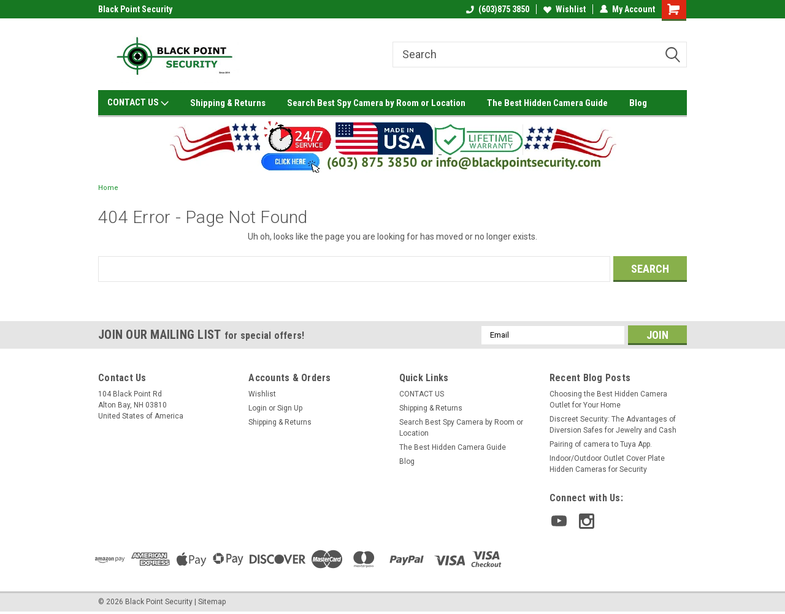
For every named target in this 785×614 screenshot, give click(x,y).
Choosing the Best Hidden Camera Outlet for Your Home (608, 399)
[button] (393, 145)
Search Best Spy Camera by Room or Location (376, 102)
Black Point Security (135, 9)
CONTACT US (138, 103)
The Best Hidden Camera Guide (547, 102)
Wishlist (564, 9)
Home (108, 188)
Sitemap (212, 601)
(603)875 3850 (497, 9)
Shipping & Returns (228, 102)
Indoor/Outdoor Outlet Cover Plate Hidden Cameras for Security (607, 464)
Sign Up (289, 408)
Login (257, 408)
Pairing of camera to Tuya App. (601, 444)
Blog (638, 102)
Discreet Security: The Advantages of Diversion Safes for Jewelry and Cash (613, 424)
